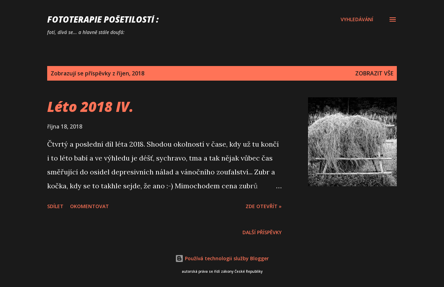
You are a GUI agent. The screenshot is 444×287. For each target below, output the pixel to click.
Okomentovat (89, 206)
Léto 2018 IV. (90, 106)
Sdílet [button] (55, 206)
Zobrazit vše (374, 73)
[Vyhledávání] (357, 19)
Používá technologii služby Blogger (222, 258)
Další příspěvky (262, 232)
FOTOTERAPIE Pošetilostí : (103, 19)
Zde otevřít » (264, 206)
